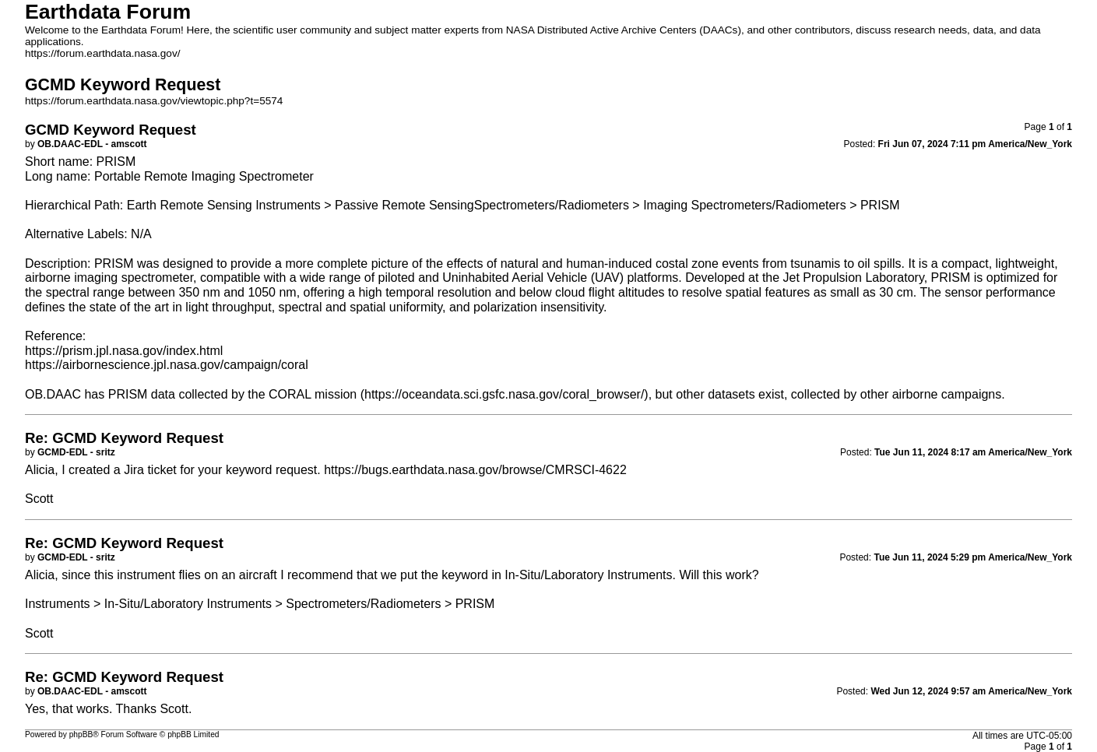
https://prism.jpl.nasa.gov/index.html (124, 350)
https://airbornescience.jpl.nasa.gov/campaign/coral (166, 364)
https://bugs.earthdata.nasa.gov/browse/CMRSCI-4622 (475, 469)
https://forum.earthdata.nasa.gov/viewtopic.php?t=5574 (154, 101)
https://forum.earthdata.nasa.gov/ (103, 53)
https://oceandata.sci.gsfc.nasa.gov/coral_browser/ (504, 394)
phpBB (81, 734)
